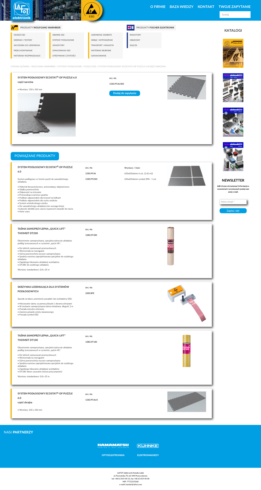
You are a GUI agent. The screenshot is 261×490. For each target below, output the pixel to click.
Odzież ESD (19, 35)
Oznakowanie (98, 56)
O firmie (157, 7)
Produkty (40, 28)
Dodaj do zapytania (124, 93)
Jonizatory (58, 45)
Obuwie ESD (58, 35)
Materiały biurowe (101, 51)
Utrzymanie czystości (64, 56)
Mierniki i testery (23, 40)
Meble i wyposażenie (102, 40)
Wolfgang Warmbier (43, 66)
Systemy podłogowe (63, 40)
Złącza (133, 45)
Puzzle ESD (90, 66)
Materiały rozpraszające (27, 56)
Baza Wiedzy (181, 7)
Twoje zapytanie (235, 7)
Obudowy (135, 40)
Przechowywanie (23, 51)
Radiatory (135, 35)
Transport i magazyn (102, 45)
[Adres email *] (233, 201)
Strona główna (20, 66)
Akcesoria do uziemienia (27, 45)
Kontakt (206, 7)
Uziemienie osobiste (101, 35)
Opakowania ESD (61, 51)
